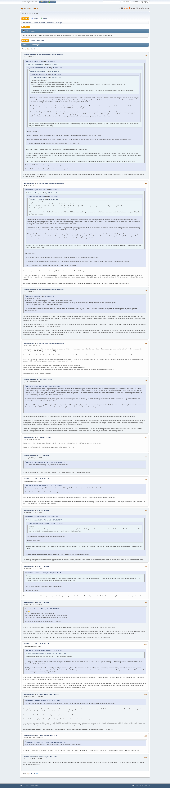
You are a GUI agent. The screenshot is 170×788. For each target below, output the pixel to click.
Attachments (40, 40)
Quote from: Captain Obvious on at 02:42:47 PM (45, 68)
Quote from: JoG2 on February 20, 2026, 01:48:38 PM (42, 517)
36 (35, 49)
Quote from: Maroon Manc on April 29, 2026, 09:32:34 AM (43, 386)
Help (133, 785)
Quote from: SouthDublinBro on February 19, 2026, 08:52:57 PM (47, 653)
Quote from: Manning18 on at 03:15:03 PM (42, 64)
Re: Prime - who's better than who (47, 694)
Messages (25, 40)
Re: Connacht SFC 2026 (44, 380)
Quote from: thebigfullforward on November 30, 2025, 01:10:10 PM (46, 742)
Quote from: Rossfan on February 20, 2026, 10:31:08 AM (43, 609)
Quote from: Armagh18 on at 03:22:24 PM (40, 61)
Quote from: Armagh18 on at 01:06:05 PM (44, 71)
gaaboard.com (29, 8)
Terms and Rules (139, 785)
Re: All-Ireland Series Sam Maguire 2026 (50, 55)
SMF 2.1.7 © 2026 (24, 785)
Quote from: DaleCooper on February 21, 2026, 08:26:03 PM (44, 485)
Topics (33, 40)
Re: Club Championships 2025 (46, 735)
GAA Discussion (29, 55)
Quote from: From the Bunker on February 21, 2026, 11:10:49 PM (45, 462)
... (33, 49)
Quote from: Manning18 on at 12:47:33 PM (46, 74)
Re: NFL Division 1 (42, 456)
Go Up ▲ (147, 785)
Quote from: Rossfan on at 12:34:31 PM (46, 77)
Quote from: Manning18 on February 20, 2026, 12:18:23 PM (45, 520)
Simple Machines (34, 785)
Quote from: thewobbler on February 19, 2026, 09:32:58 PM (43, 650)
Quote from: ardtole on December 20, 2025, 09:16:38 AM (43, 701)
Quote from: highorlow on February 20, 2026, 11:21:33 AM (46, 523)
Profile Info (25, 27)
